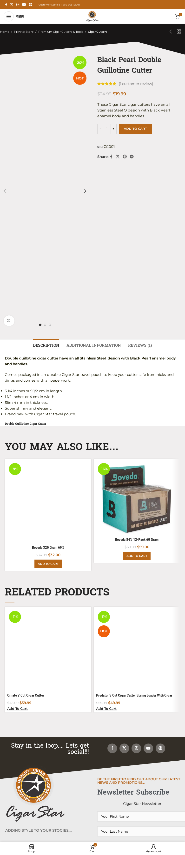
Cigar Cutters (97, 31)
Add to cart (135, 129)
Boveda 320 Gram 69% (48, 304)
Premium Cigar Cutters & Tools (60, 31)
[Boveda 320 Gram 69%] (48, 297)
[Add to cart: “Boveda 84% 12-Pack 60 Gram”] (137, 389)
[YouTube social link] (24, 4)
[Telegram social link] (131, 157)
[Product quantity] (107, 129)
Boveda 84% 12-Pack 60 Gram (137, 373)
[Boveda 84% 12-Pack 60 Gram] (137, 331)
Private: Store (23, 31)
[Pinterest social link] (30, 4)
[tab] (46, 178)
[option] (40, 73)
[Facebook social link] (6, 4)
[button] (5, 65)
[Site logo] (92, 16)
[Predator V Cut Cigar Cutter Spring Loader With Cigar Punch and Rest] (137, 441)
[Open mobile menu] (13, 16)
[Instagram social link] (18, 4)
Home (4, 31)
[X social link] (12, 4)
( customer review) (136, 83)
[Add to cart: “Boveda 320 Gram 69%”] (48, 321)
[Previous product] (171, 32)
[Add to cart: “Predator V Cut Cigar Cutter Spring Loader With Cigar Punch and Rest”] (106, 462)
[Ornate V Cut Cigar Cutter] (48, 441)
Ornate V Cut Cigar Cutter (25, 448)
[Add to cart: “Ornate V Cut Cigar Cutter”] (17, 462)
